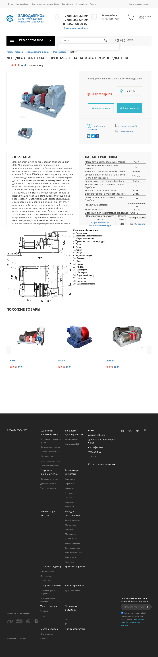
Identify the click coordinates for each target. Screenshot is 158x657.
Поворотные (46, 576)
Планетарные (46, 634)
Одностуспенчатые (49, 479)
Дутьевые (69, 506)
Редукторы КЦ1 (72, 439)
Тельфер (44, 611)
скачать (141, 224)
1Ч (66, 619)
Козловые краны (47, 456)
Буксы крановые (72, 590)
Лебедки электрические (38, 51)
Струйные (69, 483)
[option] (42, 101)
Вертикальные (47, 571)
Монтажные (70, 525)
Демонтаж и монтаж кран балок (45, 4)
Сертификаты (67, 4)
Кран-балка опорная (49, 465)
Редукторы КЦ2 (72, 444)
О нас (10, 4)
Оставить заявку (101, 108)
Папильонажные (73, 538)
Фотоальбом (81, 4)
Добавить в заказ (129, 108)
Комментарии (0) (126, 126)
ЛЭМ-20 (110, 360)
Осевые (68, 497)
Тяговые (69, 529)
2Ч (66, 624)
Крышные (69, 488)
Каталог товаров (15, 51)
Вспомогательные (73, 552)
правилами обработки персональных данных (133, 622)
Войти (130, 39)
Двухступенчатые (48, 483)
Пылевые (69, 493)
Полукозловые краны (50, 447)
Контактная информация (139, 4)
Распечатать (124, 131)
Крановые (69, 561)
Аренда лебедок (22, 4)
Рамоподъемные (72, 543)
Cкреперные (70, 557)
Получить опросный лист (75, 28)
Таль (42, 616)
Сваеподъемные (72, 548)
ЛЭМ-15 (14, 360)
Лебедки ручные (72, 520)
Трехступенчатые (48, 488)
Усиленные (45, 580)
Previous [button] (8, 350)
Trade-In (93, 4)
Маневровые (59, 51)
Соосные (44, 638)
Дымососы (70, 502)
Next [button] (149, 350)
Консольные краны (49, 451)
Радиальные (71, 479)
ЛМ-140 (61, 360)
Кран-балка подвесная (50, 460)
